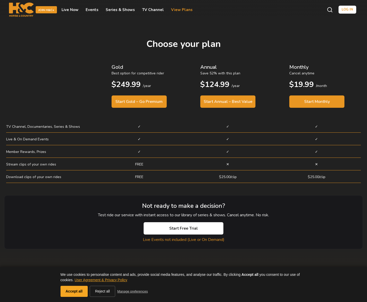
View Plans (182, 9)
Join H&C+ (46, 10)
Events (92, 9)
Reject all (102, 291)
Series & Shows (120, 9)
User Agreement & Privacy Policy (101, 280)
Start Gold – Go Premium (139, 101)
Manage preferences (132, 291)
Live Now (70, 9)
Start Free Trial (183, 228)
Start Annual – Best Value (228, 101)
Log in (347, 9)
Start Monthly (317, 101)
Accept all (74, 291)
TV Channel (153, 9)
